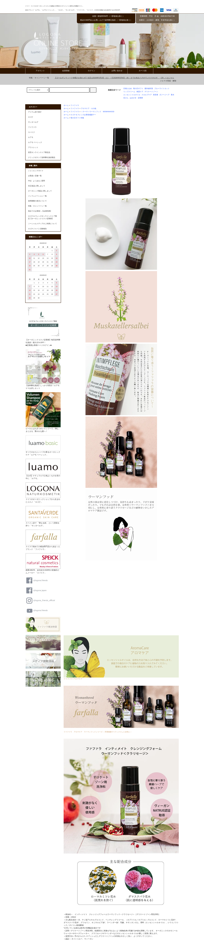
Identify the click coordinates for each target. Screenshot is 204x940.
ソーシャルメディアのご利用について (42, 224)
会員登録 (63, 70)
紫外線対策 (149, 88)
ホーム (66, 105)
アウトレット (33, 147)
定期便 (140, 98)
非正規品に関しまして (36, 186)
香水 (172, 95)
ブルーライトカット (162, 88)
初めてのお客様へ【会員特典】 (40, 211)
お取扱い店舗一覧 (35, 176)
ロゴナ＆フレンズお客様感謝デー (83, 115)
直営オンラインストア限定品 (39, 152)
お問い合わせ (114, 70)
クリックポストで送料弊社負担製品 (41, 157)
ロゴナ (30, 117)
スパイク (31, 132)
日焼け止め (127, 88)
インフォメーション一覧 (37, 196)
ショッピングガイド (35, 171)
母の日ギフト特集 (77, 118)
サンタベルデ (33, 122)
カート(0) (140, 70)
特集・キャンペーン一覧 (37, 78)
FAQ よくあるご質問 (36, 181)
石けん (125, 98)
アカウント (38, 70)
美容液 (155, 95)
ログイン (89, 70)
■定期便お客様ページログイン (38, 345)
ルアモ (30, 137)
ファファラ (75, 105)
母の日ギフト (138, 88)
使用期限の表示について (37, 201)
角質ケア (139, 92)
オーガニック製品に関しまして (40, 191)
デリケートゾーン (151, 92)
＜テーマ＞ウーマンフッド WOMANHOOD (98, 112)
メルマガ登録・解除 (168, 81)
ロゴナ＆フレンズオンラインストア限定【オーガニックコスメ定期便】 (42, 217)
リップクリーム (129, 92)
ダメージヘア (164, 95)
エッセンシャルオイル (131, 95)
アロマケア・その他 (88, 108)
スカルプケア (147, 95)
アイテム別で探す (35, 112)
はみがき (133, 98)
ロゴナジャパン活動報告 (37, 229)
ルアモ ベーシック (35, 142)
